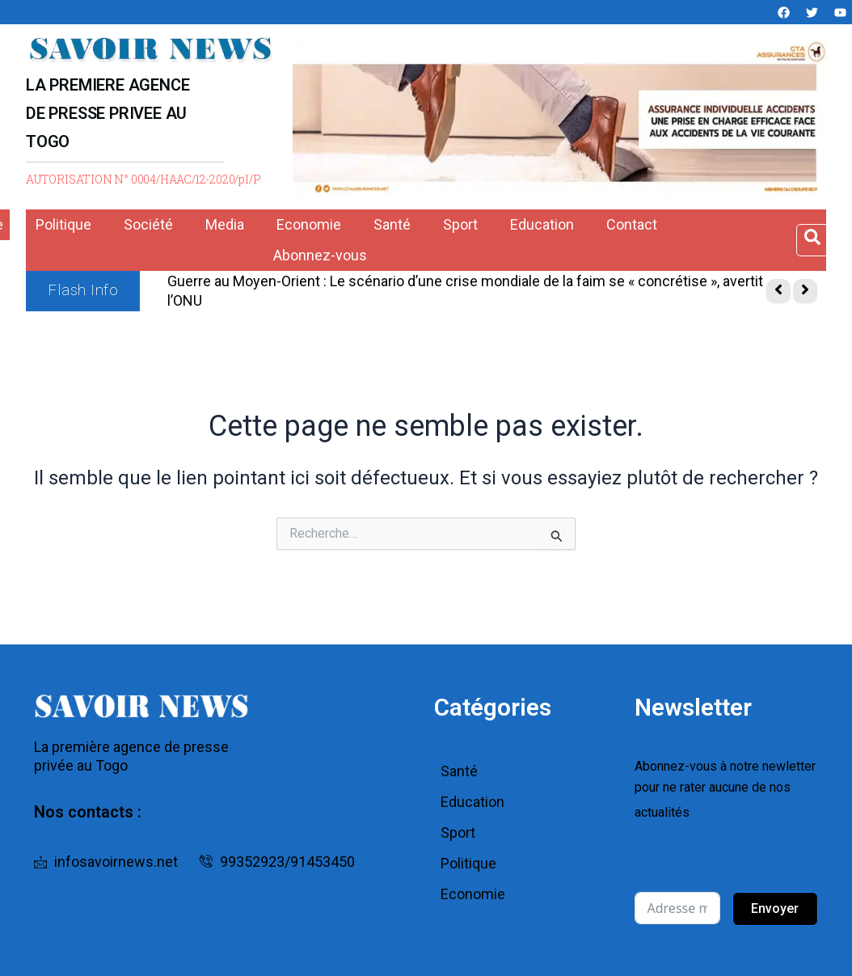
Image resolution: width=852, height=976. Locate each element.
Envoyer (775, 895)
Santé (392, 224)
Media (224, 224)
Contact (631, 224)
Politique (63, 224)
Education (542, 224)
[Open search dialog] (812, 240)
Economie (308, 224)
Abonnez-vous (320, 255)
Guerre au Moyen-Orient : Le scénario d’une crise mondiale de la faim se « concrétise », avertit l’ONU (465, 291)
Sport (460, 224)
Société (148, 224)
